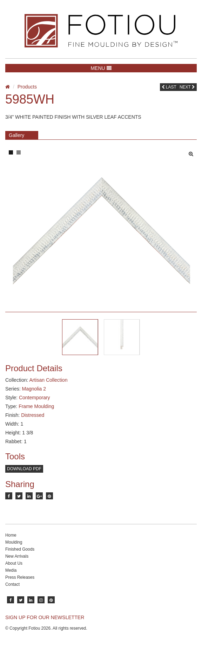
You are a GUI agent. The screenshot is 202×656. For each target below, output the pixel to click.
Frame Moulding (36, 406)
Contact (12, 584)
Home (10, 535)
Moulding (13, 542)
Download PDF (24, 468)
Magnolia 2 (34, 389)
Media (10, 570)
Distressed (32, 415)
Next (187, 87)
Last (169, 87)
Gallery (16, 135)
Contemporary (34, 397)
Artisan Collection (48, 380)
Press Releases (19, 577)
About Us (13, 563)
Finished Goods (19, 549)
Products (27, 87)
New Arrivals (16, 556)
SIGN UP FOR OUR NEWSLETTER (44, 617)
